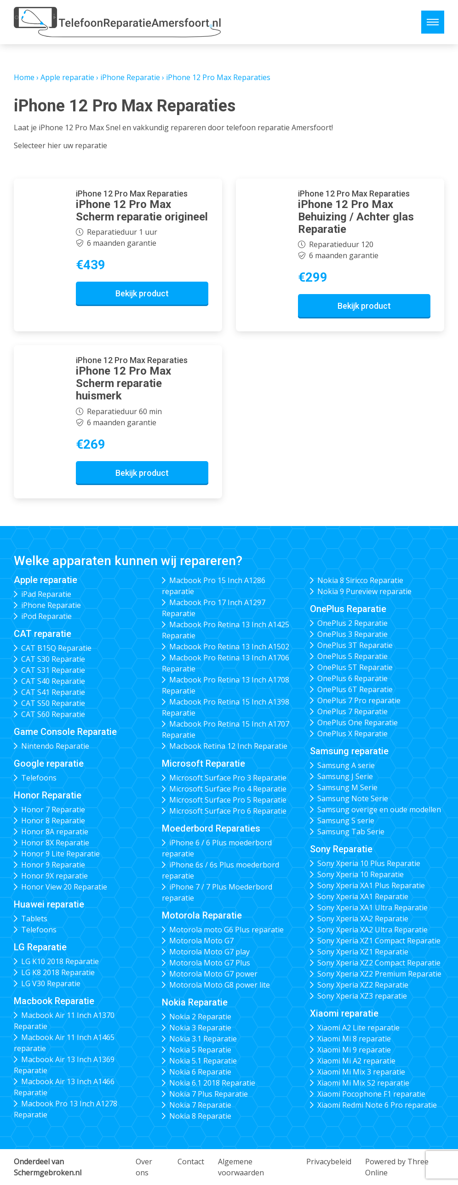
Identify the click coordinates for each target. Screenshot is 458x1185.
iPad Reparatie (46, 594)
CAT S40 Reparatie (53, 681)
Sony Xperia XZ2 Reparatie (362, 985)
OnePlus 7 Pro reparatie (359, 700)
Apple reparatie (67, 77)
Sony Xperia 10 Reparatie (360, 874)
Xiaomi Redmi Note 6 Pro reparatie (377, 1105)
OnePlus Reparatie (348, 608)
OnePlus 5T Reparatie (355, 667)
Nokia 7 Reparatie (200, 1105)
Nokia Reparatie (195, 1002)
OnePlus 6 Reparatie (352, 678)
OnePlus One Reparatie (357, 722)
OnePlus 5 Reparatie (352, 656)
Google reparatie (49, 763)
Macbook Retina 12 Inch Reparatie (228, 746)
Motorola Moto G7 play (209, 952)
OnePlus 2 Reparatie (352, 623)
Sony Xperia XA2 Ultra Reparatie (372, 930)
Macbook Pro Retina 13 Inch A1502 (229, 647)
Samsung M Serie (347, 787)
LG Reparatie (40, 947)
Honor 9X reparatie (54, 876)
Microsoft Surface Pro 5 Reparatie (227, 800)
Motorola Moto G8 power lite (219, 985)
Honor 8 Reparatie (53, 820)
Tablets (34, 918)
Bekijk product (142, 293)
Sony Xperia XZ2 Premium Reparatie (379, 974)
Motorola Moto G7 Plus (209, 963)
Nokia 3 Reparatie (200, 1028)
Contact (190, 1161)
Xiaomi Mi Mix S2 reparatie (363, 1083)
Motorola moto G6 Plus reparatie (226, 930)
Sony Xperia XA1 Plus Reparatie (371, 885)
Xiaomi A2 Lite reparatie (358, 1028)
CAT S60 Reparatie (53, 714)
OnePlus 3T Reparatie (355, 645)
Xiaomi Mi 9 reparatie (354, 1050)
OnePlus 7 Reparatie (352, 711)
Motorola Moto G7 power (213, 974)
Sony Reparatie (341, 849)
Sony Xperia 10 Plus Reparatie (368, 863)
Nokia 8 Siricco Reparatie (360, 580)
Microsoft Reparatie (203, 763)
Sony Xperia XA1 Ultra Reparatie (372, 907)
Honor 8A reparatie (54, 832)
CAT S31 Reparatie (53, 670)
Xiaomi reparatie (344, 1013)
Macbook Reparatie (54, 1000)
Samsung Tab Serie (350, 832)
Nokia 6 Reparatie (200, 1072)
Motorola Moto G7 (201, 941)
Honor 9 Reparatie (53, 865)
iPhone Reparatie (130, 77)
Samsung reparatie (349, 751)
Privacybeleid (328, 1161)
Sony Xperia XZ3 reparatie (362, 996)
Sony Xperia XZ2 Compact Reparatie (379, 963)
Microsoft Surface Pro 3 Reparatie (227, 778)
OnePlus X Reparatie (352, 733)
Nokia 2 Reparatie (200, 1017)
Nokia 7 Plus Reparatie (208, 1094)
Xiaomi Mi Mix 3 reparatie (361, 1072)
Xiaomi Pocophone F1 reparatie (371, 1094)
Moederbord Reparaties (211, 828)
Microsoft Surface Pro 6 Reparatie (227, 811)
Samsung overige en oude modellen (379, 809)
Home (24, 77)
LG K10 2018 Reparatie (60, 961)
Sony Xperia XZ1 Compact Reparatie (379, 941)
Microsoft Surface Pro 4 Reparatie (227, 789)
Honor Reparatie (47, 795)
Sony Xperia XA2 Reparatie (362, 918)
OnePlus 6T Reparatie (355, 689)
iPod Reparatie (46, 616)
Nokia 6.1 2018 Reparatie (212, 1083)
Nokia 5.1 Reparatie (203, 1061)
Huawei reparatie (49, 904)
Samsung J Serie (345, 776)
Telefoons (39, 778)
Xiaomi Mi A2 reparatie (356, 1061)
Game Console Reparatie (65, 731)
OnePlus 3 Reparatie (352, 634)
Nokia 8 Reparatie (200, 1116)
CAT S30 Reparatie (53, 659)
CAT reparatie (42, 633)
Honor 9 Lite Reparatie (60, 854)
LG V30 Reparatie (50, 983)
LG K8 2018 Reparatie (58, 972)
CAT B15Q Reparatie (56, 648)
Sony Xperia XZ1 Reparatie (362, 952)
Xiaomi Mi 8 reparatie (354, 1039)
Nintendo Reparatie (55, 746)
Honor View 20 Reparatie (64, 887)
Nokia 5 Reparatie (200, 1050)
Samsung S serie (345, 820)
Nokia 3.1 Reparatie (203, 1039)
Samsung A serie (346, 765)
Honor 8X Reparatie (55, 843)
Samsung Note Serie (352, 798)
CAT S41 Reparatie (53, 692)
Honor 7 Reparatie (53, 809)
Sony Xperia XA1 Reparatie (362, 896)
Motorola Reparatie (202, 915)
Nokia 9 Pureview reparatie (364, 591)
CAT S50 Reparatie (53, 703)
